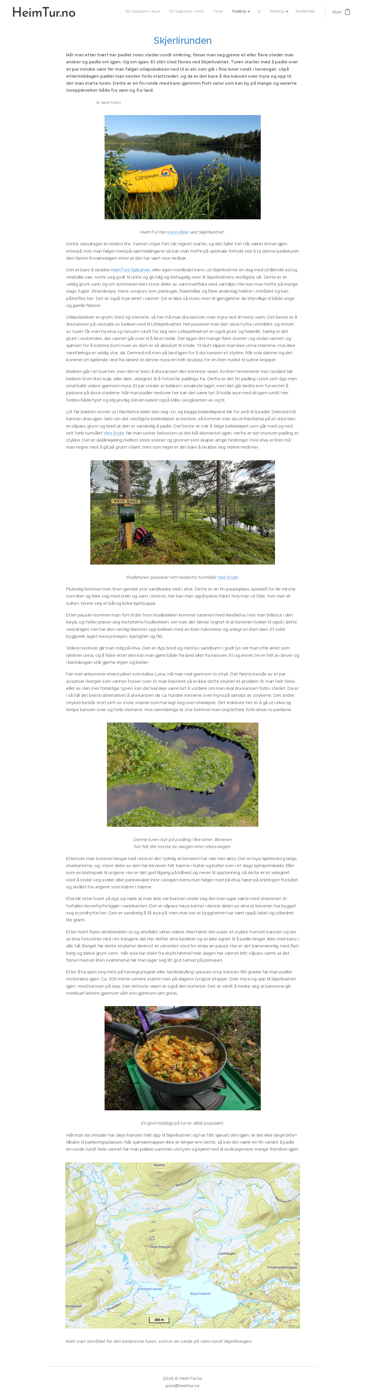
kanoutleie (178, 232)
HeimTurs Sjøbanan (130, 269)
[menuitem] (254, 12)
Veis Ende (113, 433)
